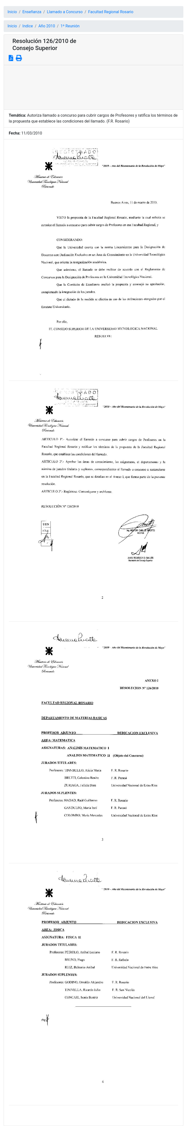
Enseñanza (31, 12)
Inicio (12, 12)
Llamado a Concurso (65, 12)
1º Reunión (70, 26)
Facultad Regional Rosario (110, 12)
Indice (27, 26)
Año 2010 (46, 26)
